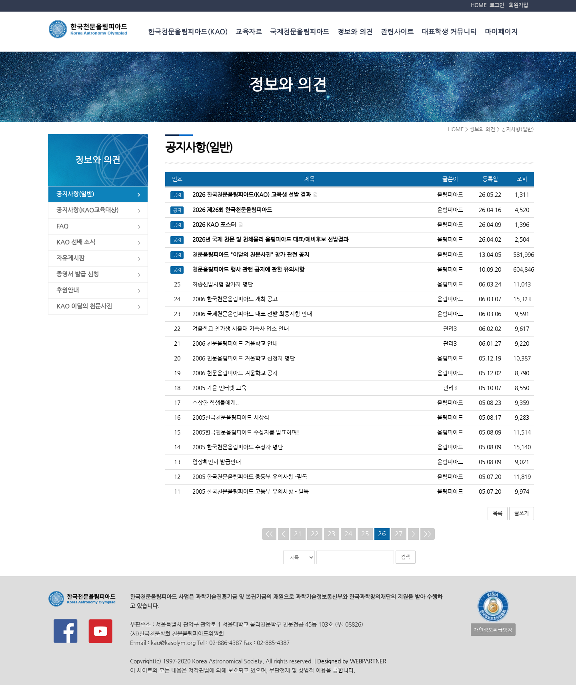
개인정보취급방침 (493, 630)
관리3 (450, 329)
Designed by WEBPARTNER (351, 661)
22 (315, 534)
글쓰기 (521, 514)
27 (399, 534)
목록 (497, 514)
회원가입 (518, 5)
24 (348, 534)
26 (382, 534)
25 (365, 534)
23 (332, 534)
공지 (177, 196)
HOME (478, 5)
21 (298, 534)
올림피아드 (450, 284)
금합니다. (344, 670)
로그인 (497, 5)
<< (269, 534)
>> (427, 534)
